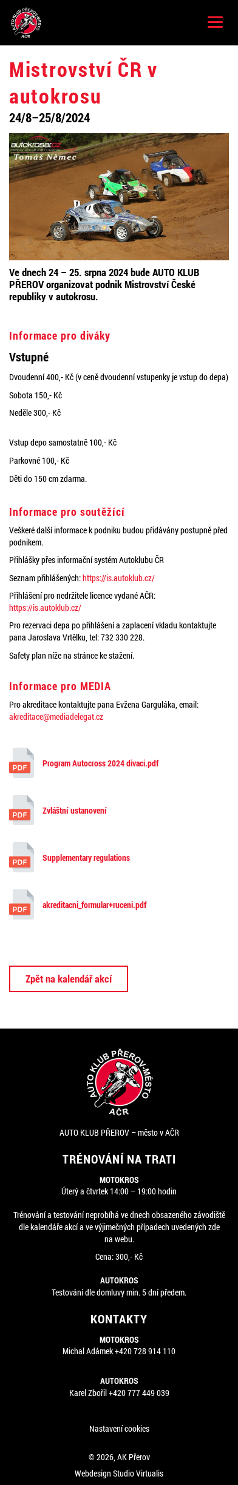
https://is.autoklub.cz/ (119, 578)
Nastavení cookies (119, 1428)
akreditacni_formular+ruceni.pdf (77, 904)
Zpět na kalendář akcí (68, 979)
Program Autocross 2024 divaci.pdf (83, 763)
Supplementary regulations (69, 857)
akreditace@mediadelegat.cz (56, 716)
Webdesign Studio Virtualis (119, 1473)
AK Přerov (133, 1457)
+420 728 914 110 (145, 1351)
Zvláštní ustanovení (58, 810)
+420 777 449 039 (139, 1392)
